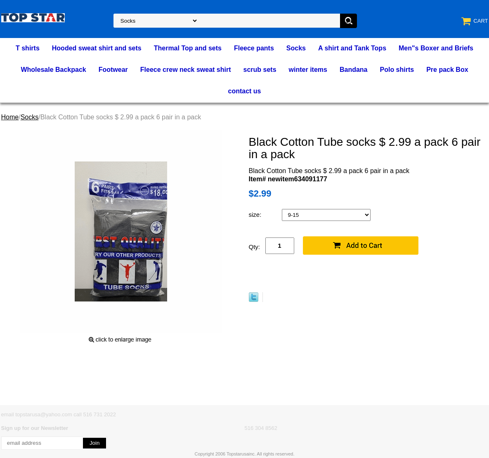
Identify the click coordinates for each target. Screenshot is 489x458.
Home (10, 117)
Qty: (254, 246)
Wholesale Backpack (53, 69)
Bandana (354, 69)
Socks (296, 48)
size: (256, 214)
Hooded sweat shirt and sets (97, 48)
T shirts (28, 48)
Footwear (113, 69)
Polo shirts (397, 69)
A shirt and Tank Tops (352, 48)
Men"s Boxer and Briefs (436, 48)
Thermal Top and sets (188, 48)
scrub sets (259, 69)
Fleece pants (254, 48)
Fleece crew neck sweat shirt (185, 69)
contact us (244, 91)
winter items (308, 69)
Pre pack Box (447, 69)
